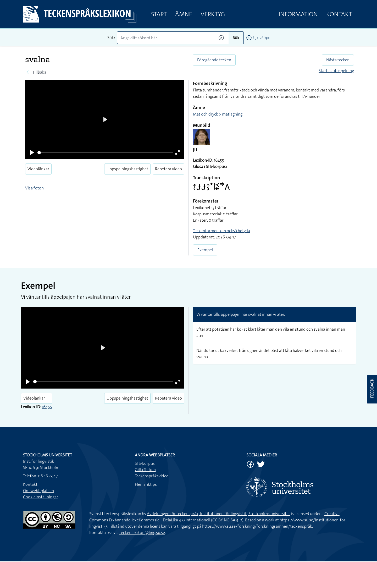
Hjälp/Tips (261, 37)
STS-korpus (145, 463)
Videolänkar (38, 169)
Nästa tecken (338, 60)
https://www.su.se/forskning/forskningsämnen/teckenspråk (257, 526)
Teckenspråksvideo (152, 476)
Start (159, 14)
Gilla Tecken (145, 469)
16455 (47, 407)
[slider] (105, 152)
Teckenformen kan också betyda (221, 230)
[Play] (32, 152)
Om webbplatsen (38, 490)
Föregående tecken (214, 60)
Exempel (205, 250)
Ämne (183, 14)
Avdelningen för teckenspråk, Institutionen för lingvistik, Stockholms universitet (218, 513)
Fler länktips (146, 484)
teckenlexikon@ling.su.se (142, 532)
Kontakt (339, 14)
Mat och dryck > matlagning (217, 114)
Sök (236, 37)
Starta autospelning (336, 70)
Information (298, 14)
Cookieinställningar (40, 497)
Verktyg (213, 14)
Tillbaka (39, 72)
